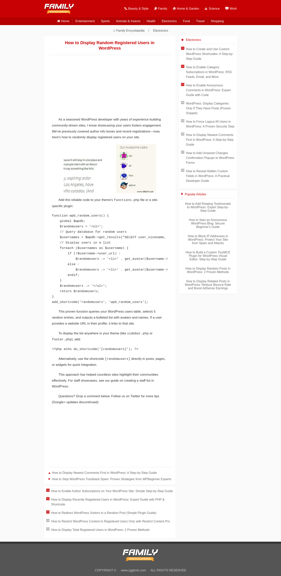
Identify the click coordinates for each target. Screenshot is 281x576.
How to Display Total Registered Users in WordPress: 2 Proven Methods (100, 529)
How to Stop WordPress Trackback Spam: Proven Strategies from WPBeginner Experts (111, 479)
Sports (105, 21)
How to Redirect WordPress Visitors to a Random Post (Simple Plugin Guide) (103, 512)
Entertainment (85, 21)
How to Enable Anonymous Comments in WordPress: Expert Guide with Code (208, 90)
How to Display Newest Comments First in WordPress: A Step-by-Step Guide (104, 472)
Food (186, 21)
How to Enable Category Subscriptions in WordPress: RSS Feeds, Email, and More (209, 72)
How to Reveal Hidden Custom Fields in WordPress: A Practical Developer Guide (207, 176)
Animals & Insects (128, 21)
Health (151, 21)
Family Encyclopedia (130, 30)
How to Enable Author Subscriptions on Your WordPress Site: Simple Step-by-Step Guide (112, 491)
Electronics (169, 21)
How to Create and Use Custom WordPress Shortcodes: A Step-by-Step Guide (209, 53)
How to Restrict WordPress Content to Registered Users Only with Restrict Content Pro (110, 521)
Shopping (217, 21)
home (65, 21)
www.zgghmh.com (133, 570)
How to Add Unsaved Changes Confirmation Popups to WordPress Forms (210, 157)
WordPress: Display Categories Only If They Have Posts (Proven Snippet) (208, 108)
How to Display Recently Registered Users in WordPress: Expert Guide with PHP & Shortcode (107, 502)
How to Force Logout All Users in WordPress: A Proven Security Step (210, 124)
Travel (200, 21)
